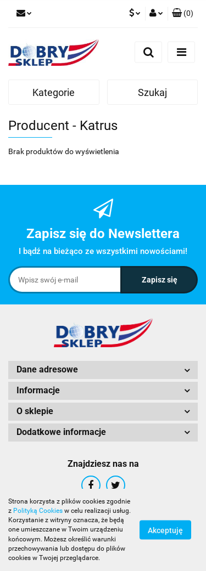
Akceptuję (165, 530)
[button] (183, 13)
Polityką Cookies (38, 511)
